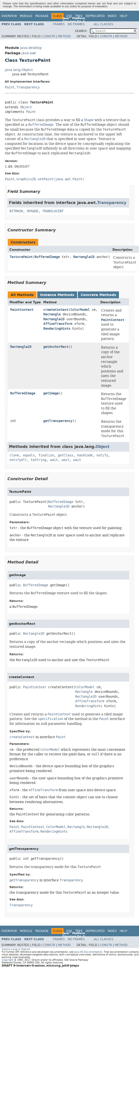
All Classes (103, 24)
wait (54, 460)
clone (14, 455)
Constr (49, 36)
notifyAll (18, 460)
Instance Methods (57, 295)
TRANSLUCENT (53, 211)
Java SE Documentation (88, 952)
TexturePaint (21, 257)
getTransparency (57, 421)
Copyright (7, 960)
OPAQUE (32, 211)
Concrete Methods (98, 295)
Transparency (28, 87)
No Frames (76, 24)
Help (123, 16)
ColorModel (80, 310)
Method (64, 36)
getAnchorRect (55, 347)
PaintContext (21, 310)
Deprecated (95, 16)
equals (29, 455)
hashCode (85, 455)
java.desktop (31, 48)
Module (26, 16)
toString (38, 460)
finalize (46, 455)
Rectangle (52, 314)
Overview (9, 16)
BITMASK (16, 211)
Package (42, 16)
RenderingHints (56, 329)
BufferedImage (47, 257)
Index (112, 16)
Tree (79, 16)
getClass (65, 455)
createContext (55, 310)
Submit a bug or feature (16, 949)
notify (102, 455)
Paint (10, 87)
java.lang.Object (19, 70)
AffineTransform (57, 324)
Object (26, 107)
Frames (59, 24)
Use (69, 16)
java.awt (29, 53)
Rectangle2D (84, 257)
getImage (51, 393)
